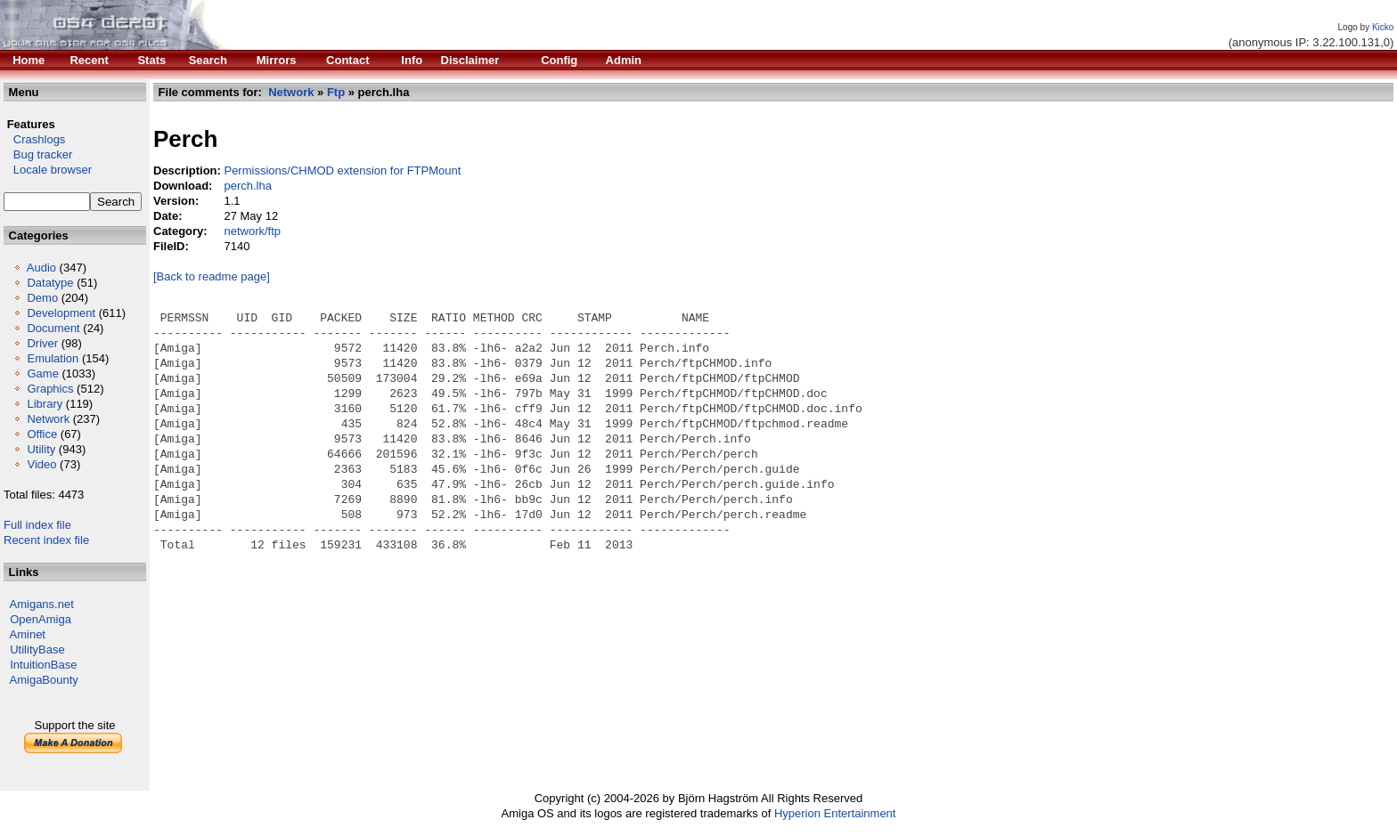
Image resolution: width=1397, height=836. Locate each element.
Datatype (50, 282)
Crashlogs (34, 139)
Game (42, 373)
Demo (42, 297)
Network (48, 419)
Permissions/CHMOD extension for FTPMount (342, 170)
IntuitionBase (43, 664)
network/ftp (252, 231)
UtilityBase (37, 649)
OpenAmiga (40, 619)
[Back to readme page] (211, 276)
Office (42, 434)
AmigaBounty (44, 679)
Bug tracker (38, 154)
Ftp (336, 92)
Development (61, 313)
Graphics (50, 388)
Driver (42, 343)
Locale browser (48, 169)
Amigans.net (42, 604)
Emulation (52, 358)
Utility (41, 449)
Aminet (27, 634)
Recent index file (46, 540)
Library (44, 403)
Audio (41, 267)
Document (53, 328)
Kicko (1382, 27)
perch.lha (247, 185)
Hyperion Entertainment (835, 813)
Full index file (37, 525)
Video (41, 464)
